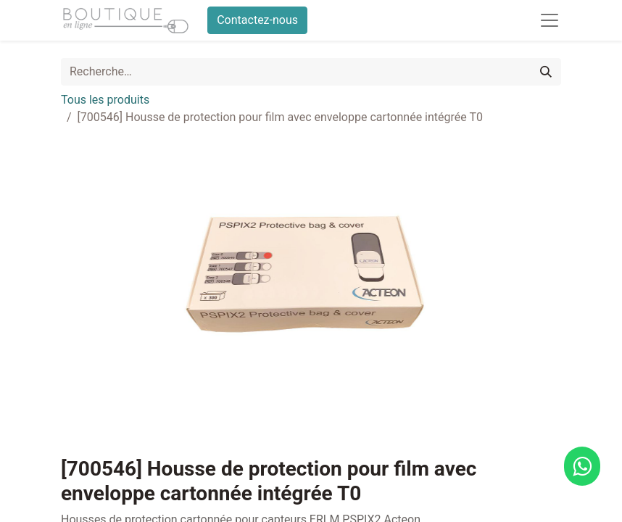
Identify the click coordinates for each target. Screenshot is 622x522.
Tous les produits (105, 100)
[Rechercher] (546, 72)
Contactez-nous (257, 20)
